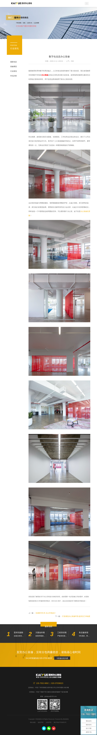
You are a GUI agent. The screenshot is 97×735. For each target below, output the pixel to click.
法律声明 (48, 722)
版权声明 (40, 722)
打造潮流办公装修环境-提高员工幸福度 (76, 616)
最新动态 (13, 62)
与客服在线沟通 (62, 658)
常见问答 (13, 76)
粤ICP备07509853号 (60, 722)
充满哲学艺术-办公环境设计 (45, 613)
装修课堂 (13, 66)
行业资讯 (13, 71)
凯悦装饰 (22, 3)
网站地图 (33, 722)
